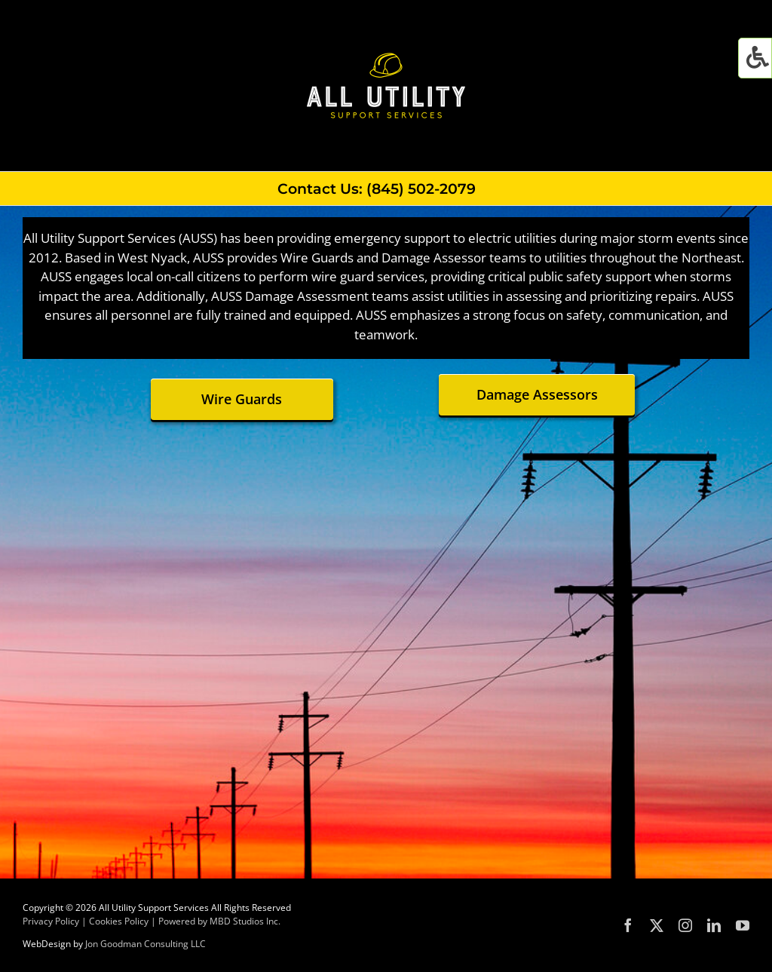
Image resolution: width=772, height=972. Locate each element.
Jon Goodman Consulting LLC (145, 943)
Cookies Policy (119, 921)
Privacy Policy (51, 921)
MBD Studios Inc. (245, 921)
